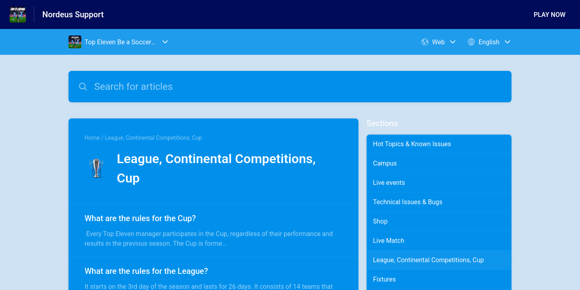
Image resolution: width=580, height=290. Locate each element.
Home (92, 138)
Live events (389, 182)
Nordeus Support (73, 14)
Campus (385, 163)
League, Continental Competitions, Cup (428, 260)
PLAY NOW (550, 15)
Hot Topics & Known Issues (412, 144)
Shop (380, 221)
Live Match (388, 240)
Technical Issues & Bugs (407, 202)
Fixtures (384, 279)
